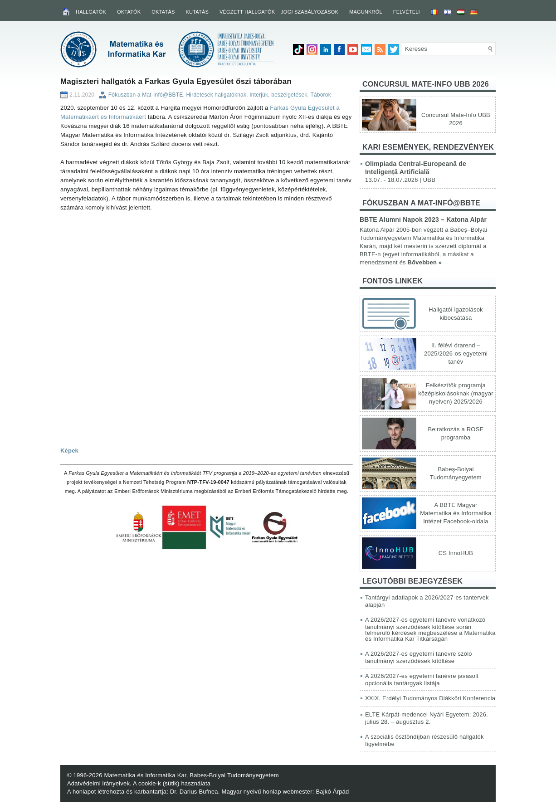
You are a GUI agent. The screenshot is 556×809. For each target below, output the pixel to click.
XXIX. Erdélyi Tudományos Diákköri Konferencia (430, 698)
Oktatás (163, 12)
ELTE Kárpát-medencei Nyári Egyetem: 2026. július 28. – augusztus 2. (426, 718)
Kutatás (197, 12)
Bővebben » (425, 262)
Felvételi (406, 12)
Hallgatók (91, 12)
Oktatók (129, 12)
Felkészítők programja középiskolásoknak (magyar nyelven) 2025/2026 (455, 393)
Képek (69, 450)
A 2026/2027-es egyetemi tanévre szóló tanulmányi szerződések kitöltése (418, 657)
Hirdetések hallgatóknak (216, 95)
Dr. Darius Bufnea (194, 791)
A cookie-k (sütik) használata (171, 783)
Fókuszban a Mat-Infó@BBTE (145, 95)
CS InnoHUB (456, 553)
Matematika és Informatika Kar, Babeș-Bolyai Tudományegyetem (191, 775)
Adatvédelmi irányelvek (98, 783)
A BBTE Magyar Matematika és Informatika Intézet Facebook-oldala (455, 513)
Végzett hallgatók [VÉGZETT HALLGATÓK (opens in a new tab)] (247, 12)
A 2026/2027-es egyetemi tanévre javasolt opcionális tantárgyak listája (421, 680)
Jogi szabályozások (309, 12)
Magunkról (365, 12)
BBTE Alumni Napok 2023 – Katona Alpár (423, 219)
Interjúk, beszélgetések (278, 95)
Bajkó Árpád (332, 791)
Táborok (320, 95)
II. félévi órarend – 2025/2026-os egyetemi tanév (456, 353)
